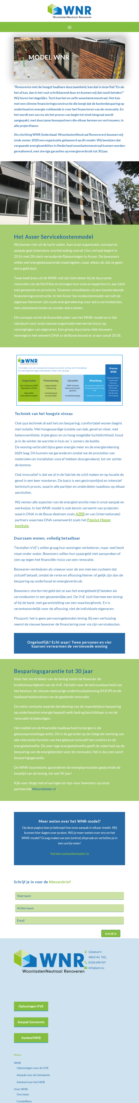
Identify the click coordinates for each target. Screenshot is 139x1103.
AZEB (80, 514)
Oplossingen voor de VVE (33, 1068)
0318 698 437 (97, 962)
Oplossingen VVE (30, 1006)
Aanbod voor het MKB (31, 1082)
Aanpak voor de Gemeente (33, 1075)
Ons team (23, 1094)
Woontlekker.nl (44, 789)
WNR (17, 1062)
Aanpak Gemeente (31, 1022)
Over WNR (21, 1089)
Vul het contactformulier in (69, 854)
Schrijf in (111, 933)
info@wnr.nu (96, 967)
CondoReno (24, 1101)
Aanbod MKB (31, 1038)
